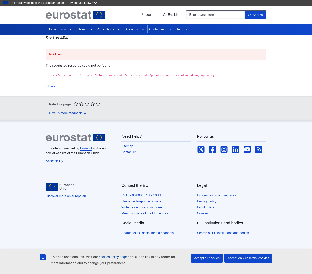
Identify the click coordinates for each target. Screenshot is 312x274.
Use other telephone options (141, 201)
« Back (50, 86)
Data (62, 29)
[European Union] (60, 187)
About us (131, 29)
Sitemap (127, 146)
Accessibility (54, 161)
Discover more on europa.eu (66, 196)
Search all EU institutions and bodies (223, 233)
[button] (170, 14)
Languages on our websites (216, 195)
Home (52, 29)
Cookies (203, 213)
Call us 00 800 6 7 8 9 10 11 (141, 195)
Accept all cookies (207, 258)
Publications (105, 29)
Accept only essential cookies (248, 258)
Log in (147, 14)
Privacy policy (206, 201)
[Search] (255, 14)
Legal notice (205, 207)
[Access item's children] (71, 29)
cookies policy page (113, 257)
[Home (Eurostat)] (75, 15)
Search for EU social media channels (147, 233)
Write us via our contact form (141, 207)
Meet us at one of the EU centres (144, 213)
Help (179, 29)
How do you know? (82, 2)
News (81, 29)
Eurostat (86, 148)
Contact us (156, 29)
